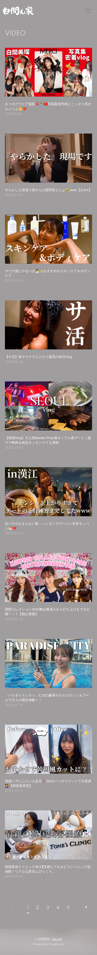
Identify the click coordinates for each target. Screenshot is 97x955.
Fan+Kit (57, 939)
